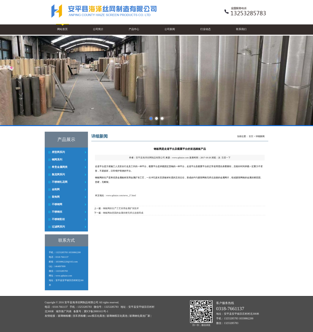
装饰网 (56, 196)
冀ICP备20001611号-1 (96, 311)
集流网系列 (58, 174)
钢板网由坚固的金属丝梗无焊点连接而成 (123, 213)
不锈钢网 (57, 204)
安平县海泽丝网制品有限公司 (150, 157)
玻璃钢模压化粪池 (117, 315)
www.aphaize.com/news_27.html (121, 195)
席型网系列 (58, 152)
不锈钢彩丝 (58, 219)
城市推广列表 (64, 311)
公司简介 (98, 29)
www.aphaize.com (180, 157)
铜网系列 (57, 159)
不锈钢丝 (57, 211)
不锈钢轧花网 (59, 182)
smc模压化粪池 (96, 315)
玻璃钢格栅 (64, 315)
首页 (251, 136)
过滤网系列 (58, 226)
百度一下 (226, 157)
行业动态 (205, 29)
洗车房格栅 (79, 315)
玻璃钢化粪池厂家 (139, 315)
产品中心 (134, 29)
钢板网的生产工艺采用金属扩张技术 (121, 208)
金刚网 (56, 189)
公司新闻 (170, 29)
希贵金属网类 (59, 167)
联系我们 (241, 29)
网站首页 (62, 29)
